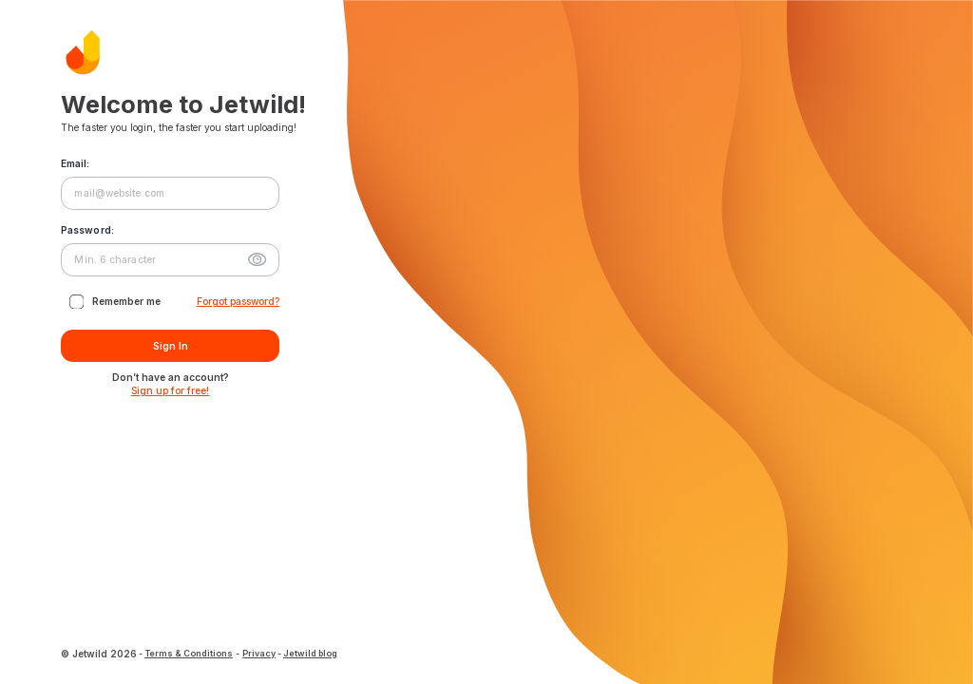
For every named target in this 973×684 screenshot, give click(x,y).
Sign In (170, 346)
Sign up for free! (170, 390)
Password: (87, 230)
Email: (75, 163)
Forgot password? (238, 301)
